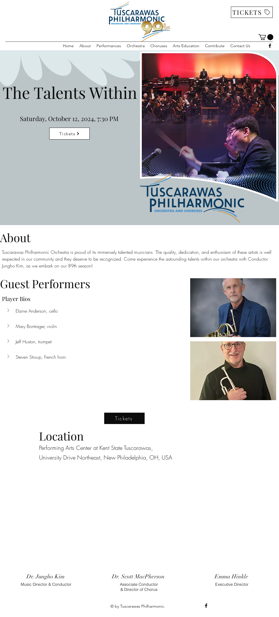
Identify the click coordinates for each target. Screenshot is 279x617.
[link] (266, 37)
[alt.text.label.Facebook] (270, 46)
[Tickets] (69, 134)
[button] (85, 45)
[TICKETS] (252, 12)
